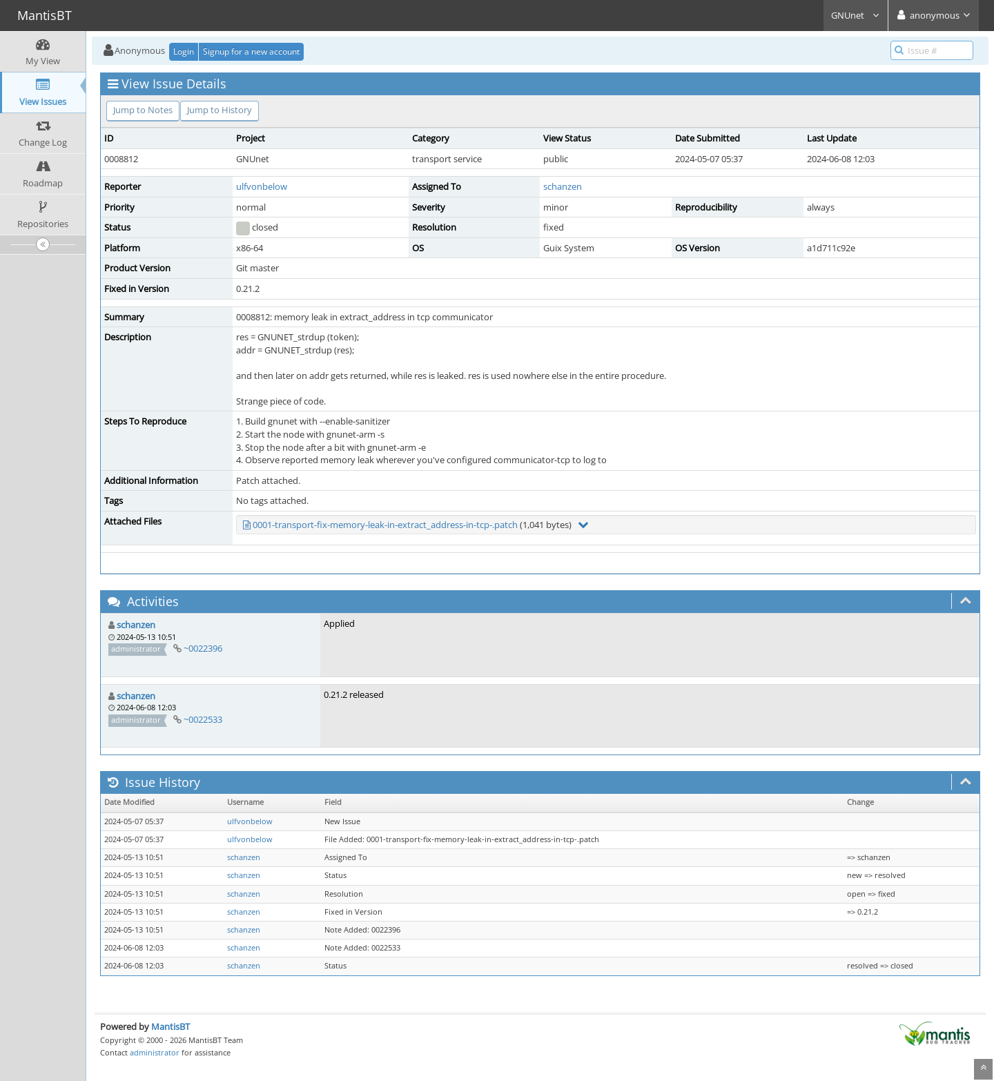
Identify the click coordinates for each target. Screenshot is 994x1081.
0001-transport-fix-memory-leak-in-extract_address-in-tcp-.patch (385, 524)
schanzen (562, 186)
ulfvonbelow (261, 186)
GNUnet (855, 15)
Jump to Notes (143, 110)
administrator (154, 1052)
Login (183, 51)
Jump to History (219, 110)
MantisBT (170, 1026)
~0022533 (203, 719)
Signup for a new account (251, 51)
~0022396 (203, 648)
